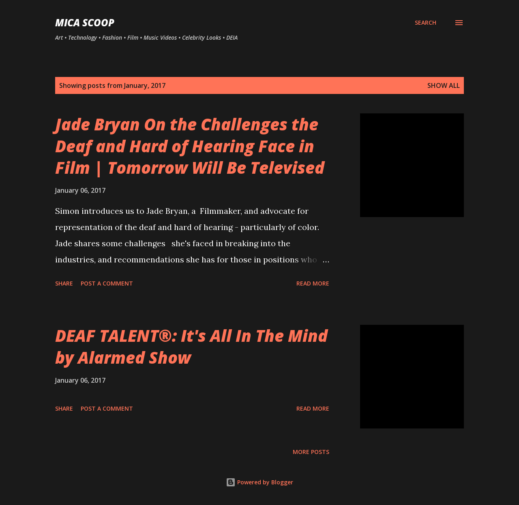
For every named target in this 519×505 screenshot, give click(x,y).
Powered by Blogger (259, 482)
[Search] (425, 23)
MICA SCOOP (84, 22)
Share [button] (64, 283)
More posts (311, 452)
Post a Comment (107, 283)
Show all (443, 85)
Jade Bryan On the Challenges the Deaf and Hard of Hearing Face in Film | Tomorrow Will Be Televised (189, 146)
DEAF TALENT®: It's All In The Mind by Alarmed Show (191, 346)
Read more (312, 283)
